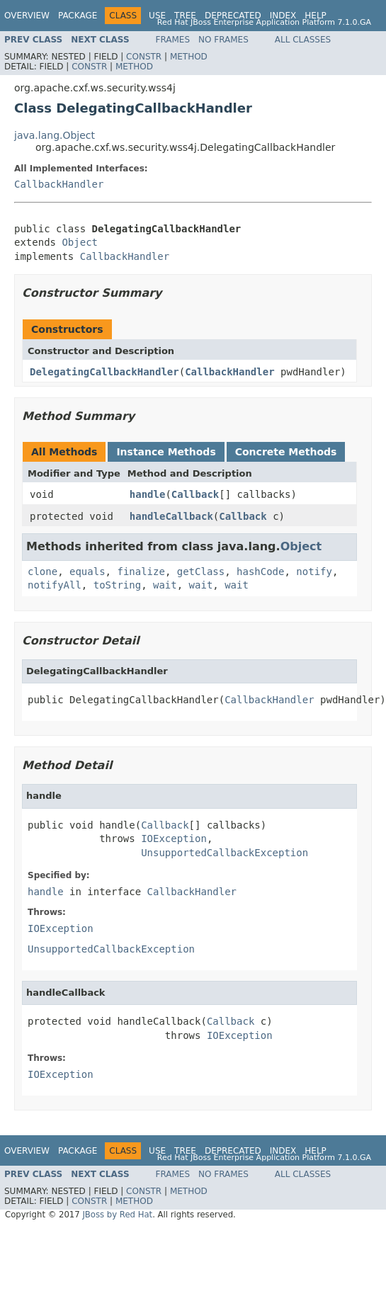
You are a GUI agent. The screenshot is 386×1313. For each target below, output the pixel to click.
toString (117, 585)
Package (77, 16)
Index (283, 16)
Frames (173, 40)
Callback (195, 494)
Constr (143, 57)
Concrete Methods (286, 451)
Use (157, 16)
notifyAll (54, 585)
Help (316, 16)
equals (87, 571)
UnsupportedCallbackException (224, 852)
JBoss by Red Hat (117, 1215)
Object (80, 242)
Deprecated (233, 16)
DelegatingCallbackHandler (104, 371)
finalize (140, 571)
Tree (185, 16)
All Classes (303, 40)
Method (189, 57)
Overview (27, 16)
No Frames (223, 40)
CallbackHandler (58, 184)
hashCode (260, 571)
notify (314, 571)
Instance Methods (165, 451)
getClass (201, 571)
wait (165, 585)
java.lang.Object (54, 135)
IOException (174, 838)
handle (148, 494)
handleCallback (171, 516)
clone (42, 571)
